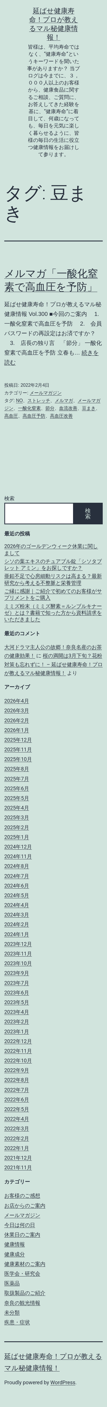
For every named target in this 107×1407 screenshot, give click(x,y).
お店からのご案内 (24, 1206)
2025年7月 (16, 779)
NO (19, 400)
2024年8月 (16, 866)
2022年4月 (16, 1119)
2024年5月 (16, 895)
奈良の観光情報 (22, 1303)
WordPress (63, 1382)
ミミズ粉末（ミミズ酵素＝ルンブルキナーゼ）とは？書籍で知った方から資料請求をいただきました (53, 612)
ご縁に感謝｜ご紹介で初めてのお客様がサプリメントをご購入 (53, 594)
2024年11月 (18, 856)
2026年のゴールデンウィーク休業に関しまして (51, 549)
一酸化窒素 (29, 408)
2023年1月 (16, 1031)
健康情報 (14, 1244)
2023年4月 (16, 1012)
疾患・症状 (17, 1322)
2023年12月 (18, 944)
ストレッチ (38, 400)
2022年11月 (18, 1051)
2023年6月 (16, 993)
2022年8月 (16, 1080)
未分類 (12, 1312)
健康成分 (14, 1254)
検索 (9, 498)
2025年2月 (16, 827)
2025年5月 (16, 798)
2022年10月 (18, 1060)
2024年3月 (16, 915)
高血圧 (11, 415)
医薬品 (12, 1283)
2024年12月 (18, 847)
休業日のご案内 (22, 1235)
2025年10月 (18, 759)
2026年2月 (16, 720)
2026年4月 (16, 701)
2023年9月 (16, 973)
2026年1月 (16, 730)
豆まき (89, 408)
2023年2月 (16, 1022)
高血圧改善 (61, 415)
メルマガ (64, 400)
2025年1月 (16, 837)
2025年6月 (16, 788)
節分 (49, 408)
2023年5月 (16, 1002)
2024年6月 (16, 886)
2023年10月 (18, 963)
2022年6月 (16, 1099)
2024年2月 (16, 924)
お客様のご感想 (22, 1196)
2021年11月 (18, 1167)
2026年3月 (16, 710)
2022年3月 (16, 1128)
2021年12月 (18, 1158)
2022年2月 (16, 1138)
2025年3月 (16, 817)
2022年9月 (16, 1070)
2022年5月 (16, 1109)
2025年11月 (18, 749)
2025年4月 (16, 808)
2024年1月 (16, 934)
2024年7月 (16, 876)
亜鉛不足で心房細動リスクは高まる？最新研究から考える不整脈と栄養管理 (53, 579)
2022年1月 (16, 1148)
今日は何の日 (19, 1225)
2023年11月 (18, 954)
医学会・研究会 (22, 1273)
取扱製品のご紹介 (24, 1293)
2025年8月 (16, 769)
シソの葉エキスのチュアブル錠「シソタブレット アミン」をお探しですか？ (53, 564)
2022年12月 (18, 1041)
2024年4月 (16, 905)
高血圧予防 (34, 415)
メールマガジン (46, 392)
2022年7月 (16, 1090)
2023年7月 (16, 983)
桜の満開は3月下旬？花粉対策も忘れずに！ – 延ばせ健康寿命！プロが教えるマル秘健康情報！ (53, 664)
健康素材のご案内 (24, 1264)
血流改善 (68, 408)
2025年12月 (18, 740)
